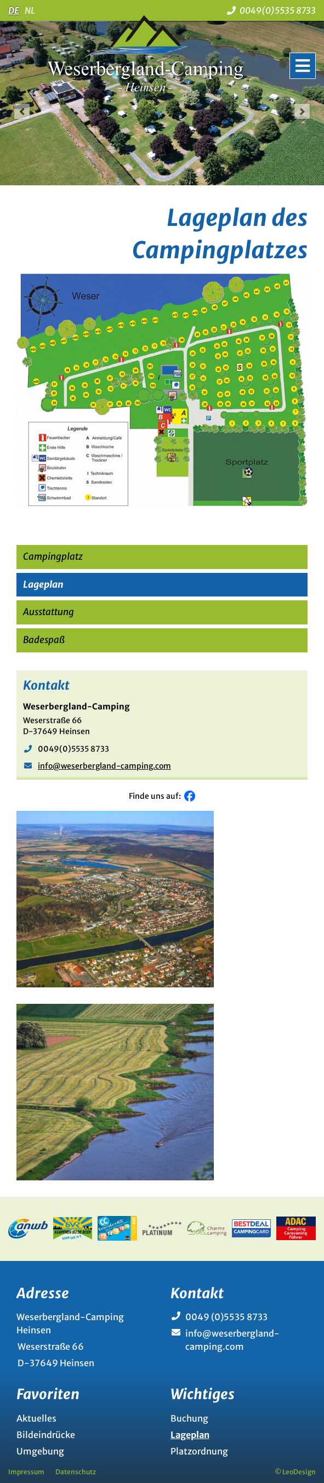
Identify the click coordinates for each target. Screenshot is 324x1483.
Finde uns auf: (156, 796)
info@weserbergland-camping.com (104, 766)
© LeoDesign (295, 1472)
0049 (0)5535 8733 (226, 1316)
